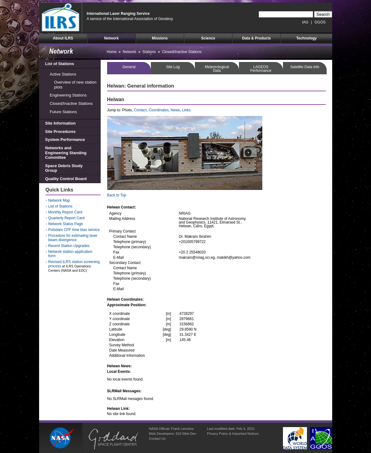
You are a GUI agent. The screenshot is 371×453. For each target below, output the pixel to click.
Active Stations (63, 74)
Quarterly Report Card (66, 218)
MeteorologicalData (217, 69)
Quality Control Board (66, 178)
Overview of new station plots (75, 84)
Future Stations (63, 111)
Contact (140, 110)
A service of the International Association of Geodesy (130, 19)
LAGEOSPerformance (261, 69)
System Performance (65, 139)
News (175, 110)
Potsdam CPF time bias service (74, 230)
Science (208, 38)
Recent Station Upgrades (69, 246)
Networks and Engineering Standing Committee (66, 153)
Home (112, 52)
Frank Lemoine (182, 428)
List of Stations (59, 63)
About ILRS (63, 38)
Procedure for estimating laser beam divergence (73, 237)
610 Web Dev (186, 433)
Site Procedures (60, 131)
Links (186, 110)
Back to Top (116, 195)
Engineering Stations (68, 95)
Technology (306, 38)
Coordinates (159, 110)
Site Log (173, 67)
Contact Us (157, 438)
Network (111, 38)
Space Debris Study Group (64, 168)
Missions (159, 38)
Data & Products (256, 38)
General (129, 67)
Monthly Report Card (65, 212)
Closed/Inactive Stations (71, 103)
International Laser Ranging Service (118, 13)
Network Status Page (65, 224)
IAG (305, 22)
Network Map (59, 200)
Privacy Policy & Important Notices (233, 433)
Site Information (60, 123)
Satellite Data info (304, 67)
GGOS (319, 22)
